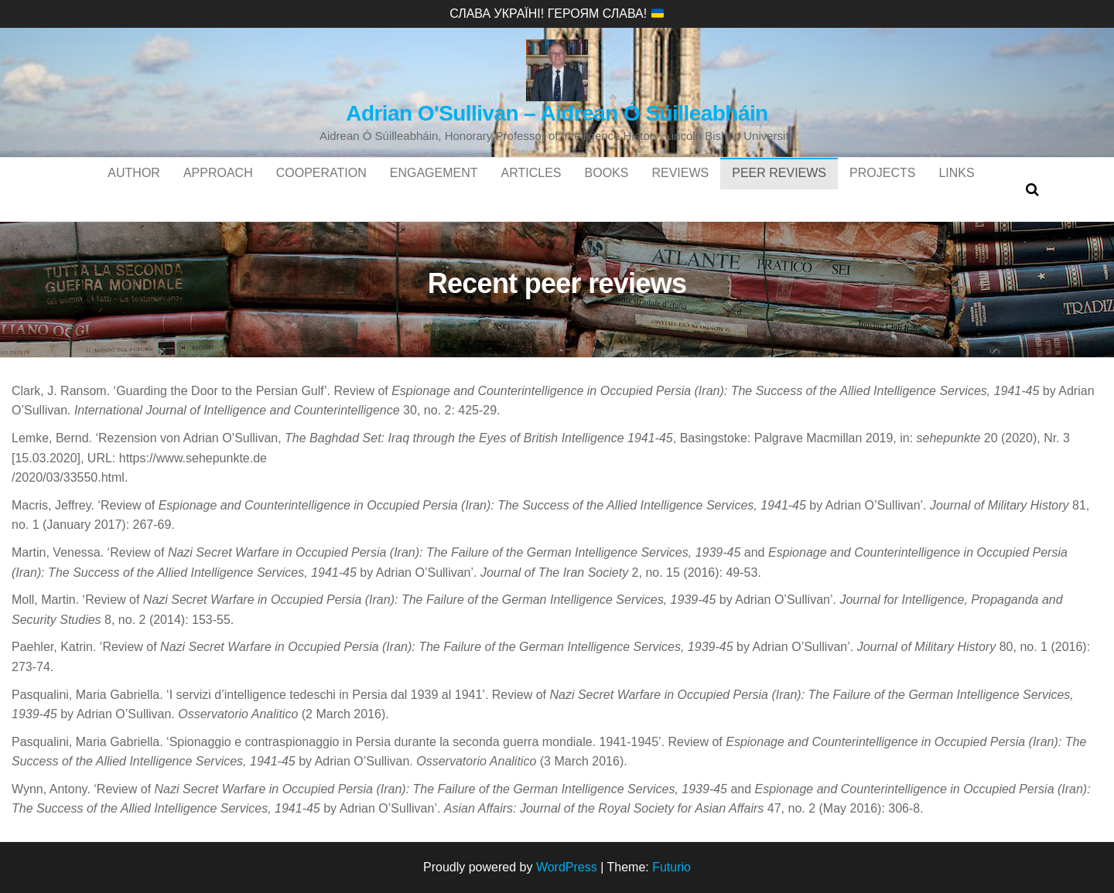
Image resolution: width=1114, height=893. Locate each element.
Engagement (434, 188)
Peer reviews (779, 188)
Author (134, 188)
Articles (531, 188)
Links (956, 188)
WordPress (566, 867)
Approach (218, 188)
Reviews (680, 188)
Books (607, 188)
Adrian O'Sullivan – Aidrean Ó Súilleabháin (556, 113)
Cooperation (321, 188)
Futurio (671, 867)
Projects (882, 188)
